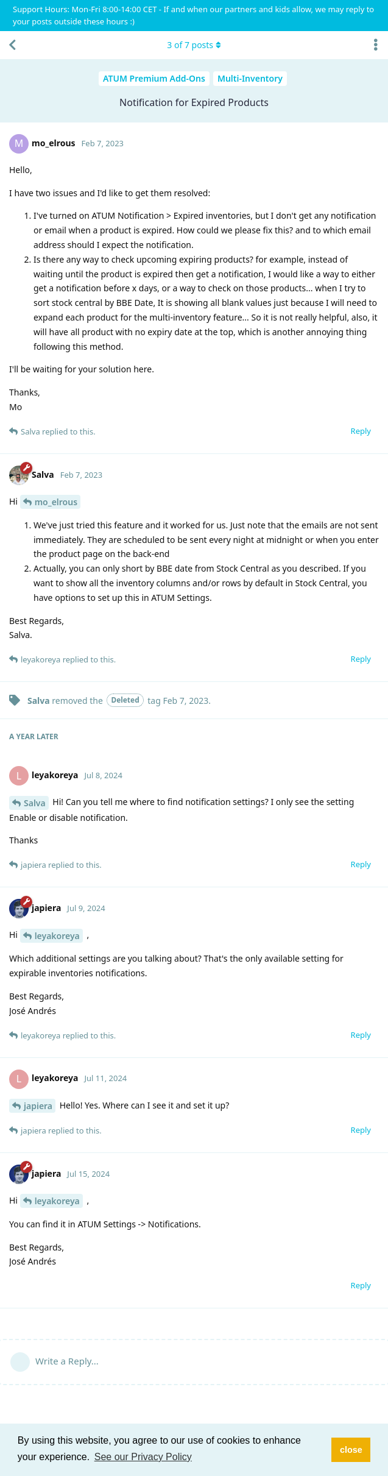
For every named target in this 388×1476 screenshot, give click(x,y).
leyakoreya (57, 936)
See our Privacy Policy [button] (143, 1457)
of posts (193, 45)
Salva (35, 803)
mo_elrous (56, 502)
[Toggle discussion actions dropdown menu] (376, 45)
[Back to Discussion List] (12, 45)
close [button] (351, 1450)
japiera (38, 1106)
